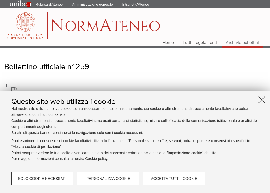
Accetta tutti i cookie (174, 178)
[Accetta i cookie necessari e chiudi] (261, 99)
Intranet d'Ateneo (135, 4)
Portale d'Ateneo (16, 4)
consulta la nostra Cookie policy (81, 159)
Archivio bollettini (242, 43)
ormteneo (105, 28)
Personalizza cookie (108, 178)
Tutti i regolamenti (200, 43)
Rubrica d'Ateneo (49, 4)
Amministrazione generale (92, 4)
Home (168, 43)
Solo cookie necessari (42, 178)
